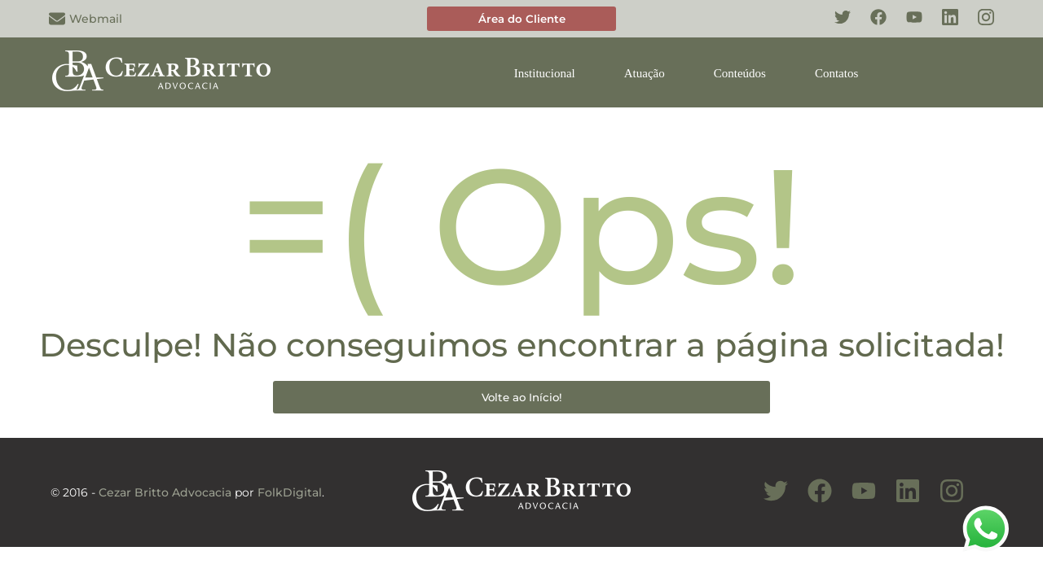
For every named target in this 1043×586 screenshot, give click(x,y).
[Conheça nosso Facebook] (870, 26)
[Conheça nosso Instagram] (978, 26)
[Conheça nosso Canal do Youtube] (855, 499)
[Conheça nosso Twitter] (834, 26)
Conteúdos (740, 73)
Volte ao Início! (522, 397)
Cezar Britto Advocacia (165, 492)
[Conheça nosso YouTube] (906, 26)
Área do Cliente (522, 18)
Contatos (836, 73)
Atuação (644, 73)
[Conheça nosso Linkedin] (942, 26)
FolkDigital (289, 492)
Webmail (85, 19)
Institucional (544, 73)
